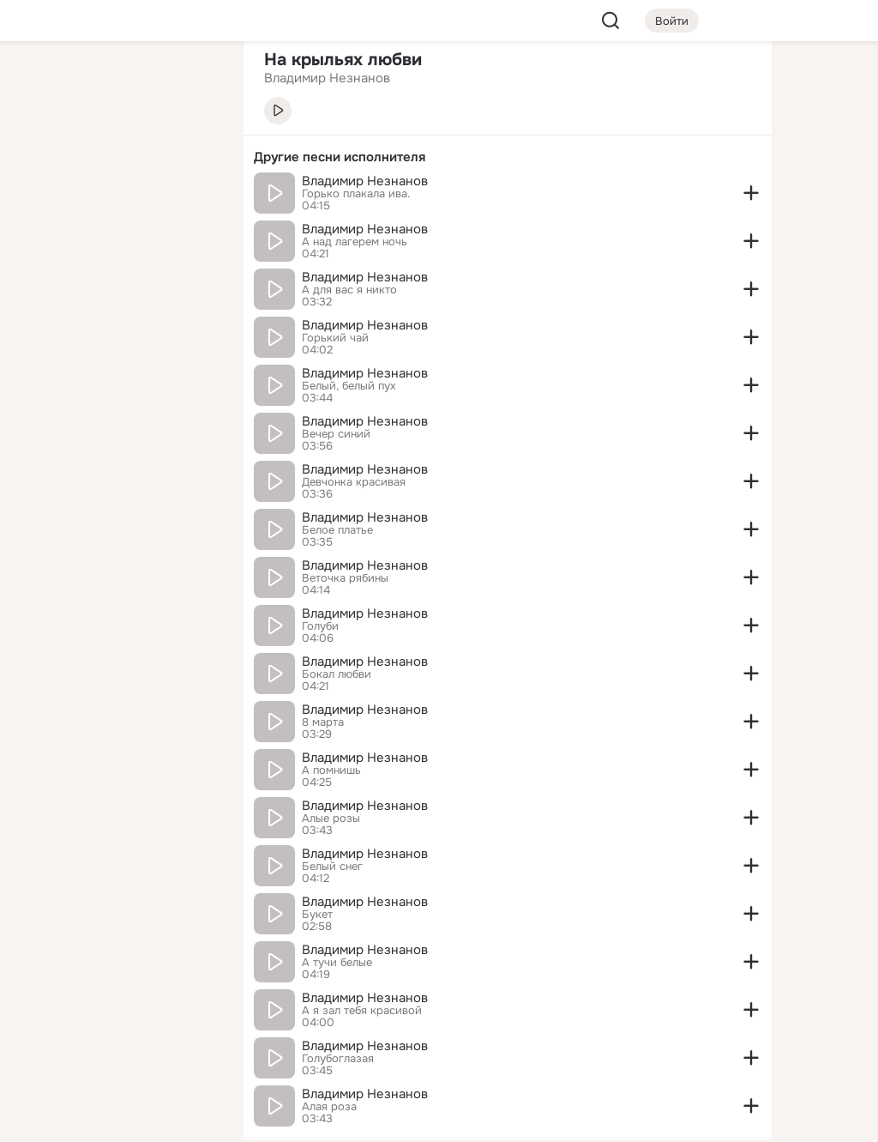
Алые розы (331, 819)
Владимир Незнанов (365, 181)
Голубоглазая (338, 1059)
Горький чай (335, 338)
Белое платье (337, 530)
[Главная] (41, 82)
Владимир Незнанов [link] (327, 78)
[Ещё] (116, 1009)
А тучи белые (337, 963)
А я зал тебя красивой (362, 1011)
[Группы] (192, 82)
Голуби (320, 626)
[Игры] (192, 233)
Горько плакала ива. (356, 194)
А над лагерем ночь (354, 242)
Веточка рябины (345, 578)
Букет (317, 915)
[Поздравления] (116, 233)
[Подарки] (41, 233)
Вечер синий (336, 434)
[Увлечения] (116, 82)
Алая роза (329, 1107)
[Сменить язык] (116, 1046)
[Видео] (192, 158)
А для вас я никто (349, 290)
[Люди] (116, 158)
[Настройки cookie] (116, 1119)
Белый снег (332, 867)
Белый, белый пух (349, 386)
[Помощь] (41, 309)
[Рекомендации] (116, 309)
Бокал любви (336, 674)
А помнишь (331, 770)
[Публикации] (41, 158)
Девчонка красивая (354, 482)
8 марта (323, 722)
